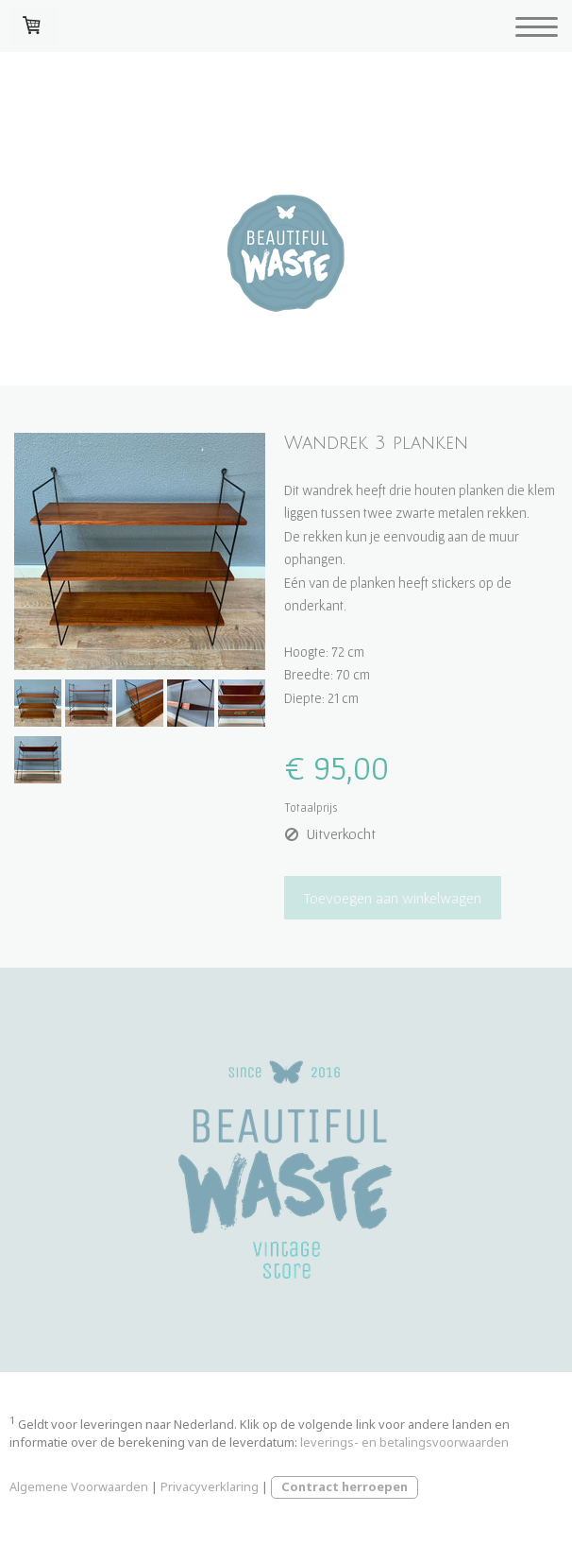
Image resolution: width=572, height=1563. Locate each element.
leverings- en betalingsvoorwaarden (404, 1442)
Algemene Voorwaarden (78, 1486)
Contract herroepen (344, 1486)
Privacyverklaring (209, 1486)
